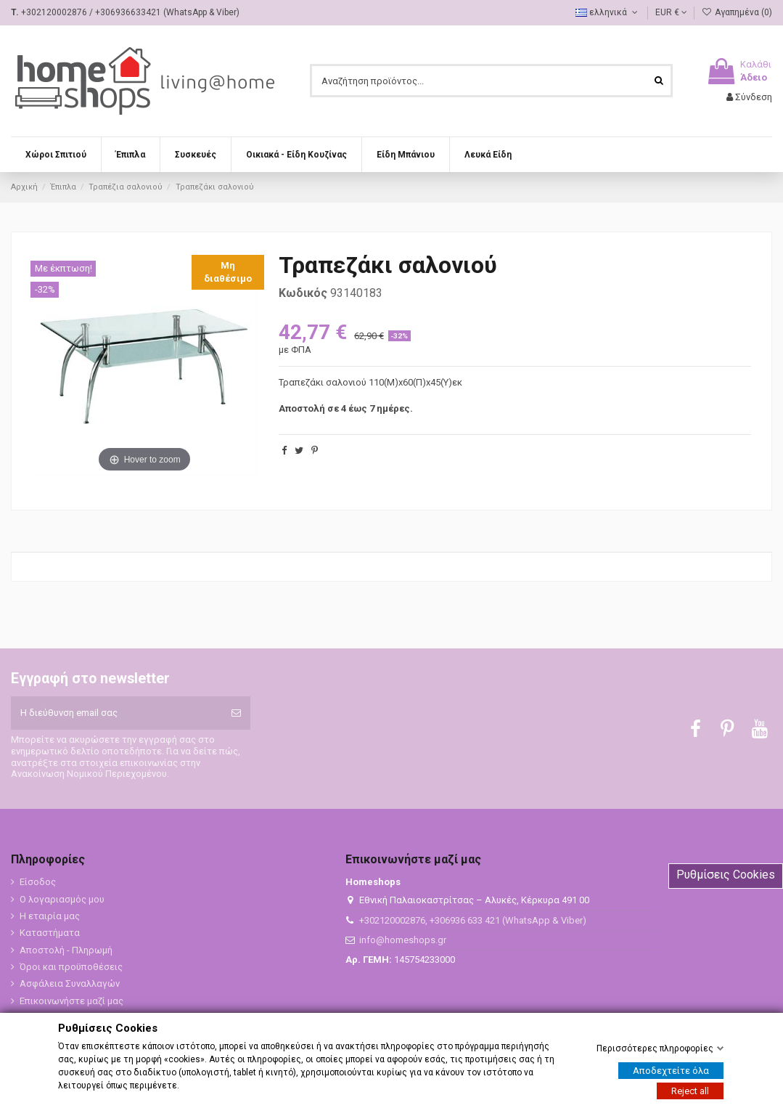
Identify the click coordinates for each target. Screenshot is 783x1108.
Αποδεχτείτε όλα (671, 1070)
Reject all (690, 1090)
